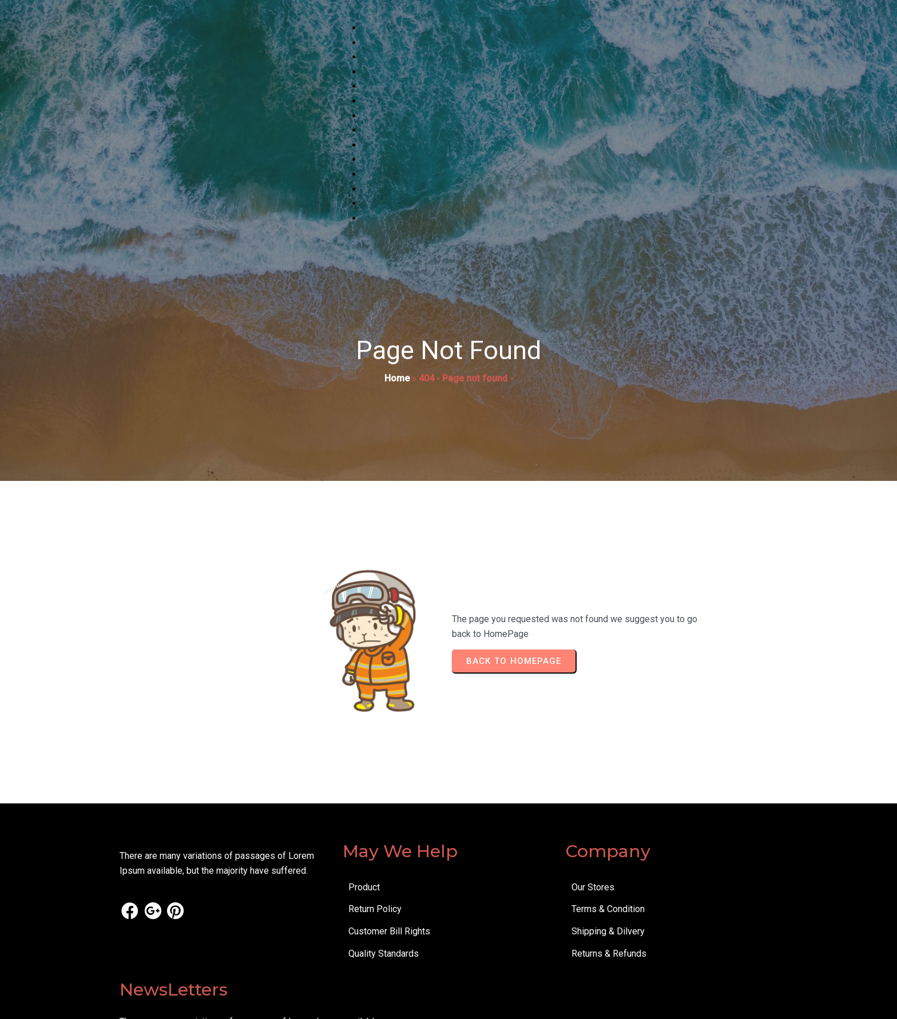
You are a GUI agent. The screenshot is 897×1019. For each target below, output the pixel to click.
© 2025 (135, 1002)
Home (397, 380)
